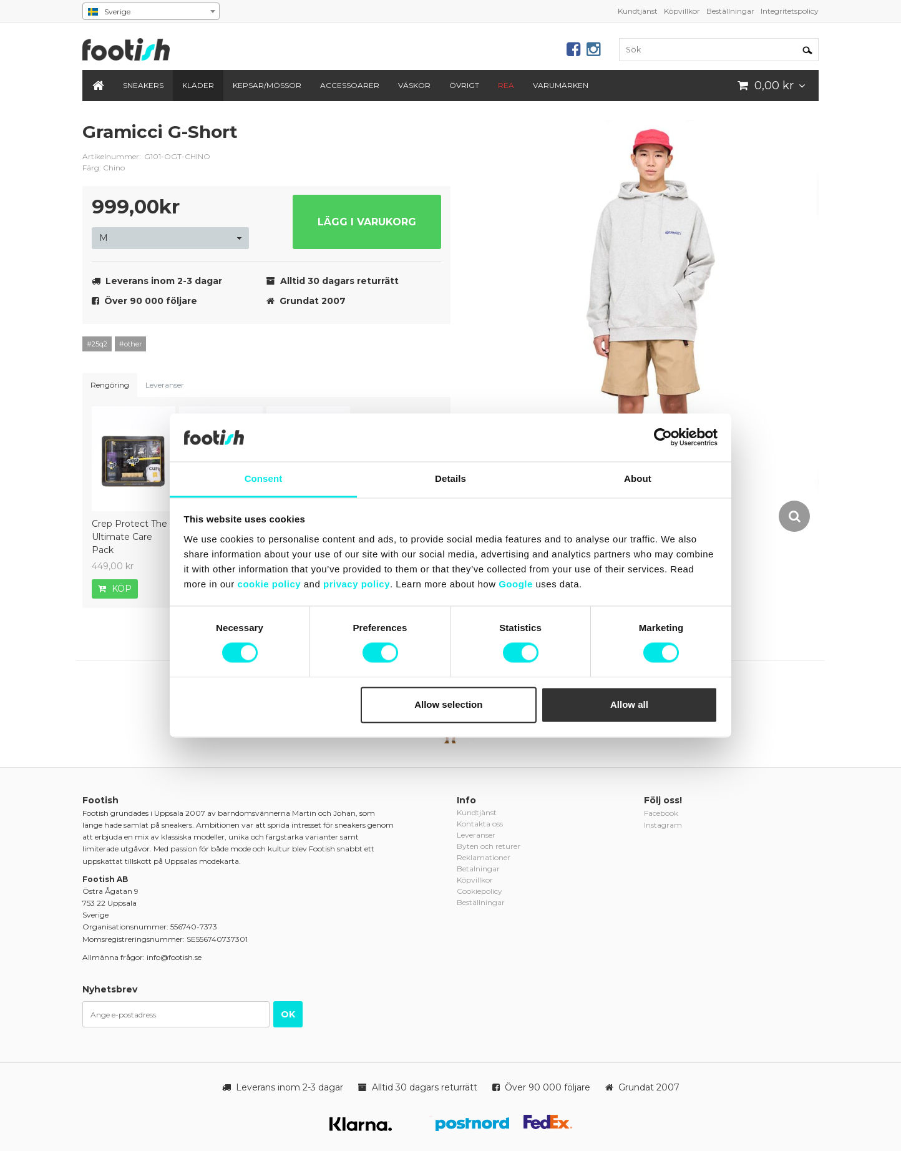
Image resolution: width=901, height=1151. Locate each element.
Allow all (629, 704)
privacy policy (356, 584)
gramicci (431, 141)
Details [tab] (450, 478)
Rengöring (109, 384)
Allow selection (448, 704)
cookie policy (269, 584)
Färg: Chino (103, 167)
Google (516, 584)
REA (506, 85)
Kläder (198, 85)
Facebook (661, 813)
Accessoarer (349, 85)
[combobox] (151, 11)
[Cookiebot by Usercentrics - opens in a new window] (663, 437)
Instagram (663, 825)
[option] (653, 327)
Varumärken (560, 85)
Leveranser (164, 384)
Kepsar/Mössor (267, 85)
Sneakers (143, 85)
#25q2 (97, 344)
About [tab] (637, 478)
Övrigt (464, 85)
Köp (115, 588)
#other (130, 344)
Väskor (414, 85)
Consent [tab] (264, 478)
